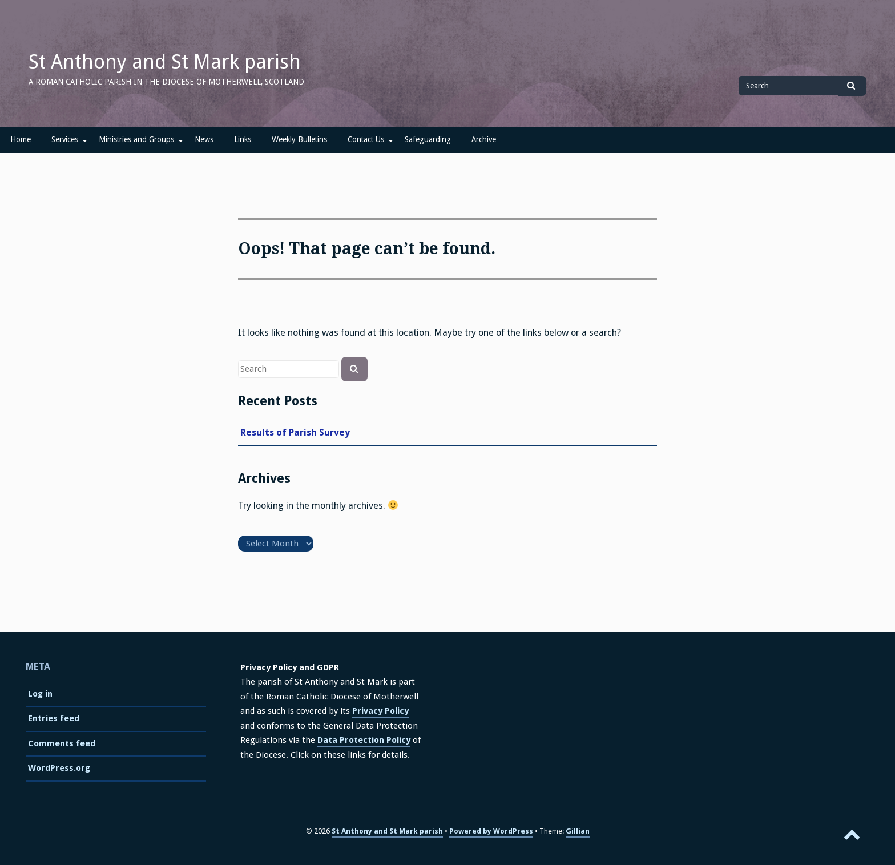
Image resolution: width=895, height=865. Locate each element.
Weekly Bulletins (299, 139)
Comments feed (61, 743)
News (204, 139)
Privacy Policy (380, 711)
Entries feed (53, 718)
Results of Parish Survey (295, 432)
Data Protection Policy (363, 740)
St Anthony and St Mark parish (165, 61)
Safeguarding (428, 139)
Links (242, 139)
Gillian (578, 831)
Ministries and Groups (136, 139)
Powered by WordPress (491, 831)
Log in (40, 694)
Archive (483, 139)
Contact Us (366, 139)
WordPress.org (59, 768)
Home (20, 139)
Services (64, 139)
